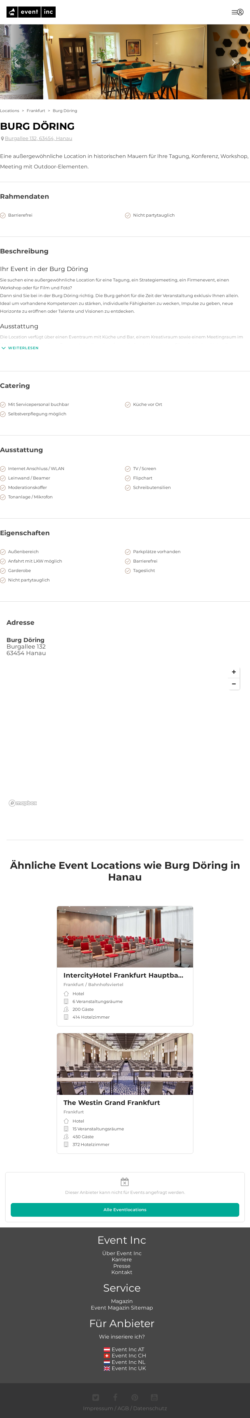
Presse (122, 1266)
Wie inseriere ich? (122, 1337)
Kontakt (121, 1272)
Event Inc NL (124, 1362)
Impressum (98, 1408)
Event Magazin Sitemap (122, 1308)
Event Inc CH (125, 1356)
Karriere (122, 1259)
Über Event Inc (122, 1253)
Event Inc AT (124, 1349)
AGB (123, 1408)
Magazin (122, 1301)
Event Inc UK (125, 1368)
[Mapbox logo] (22, 803)
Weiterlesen (19, 347)
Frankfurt (36, 110)
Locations (9, 110)
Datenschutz (150, 1408)
